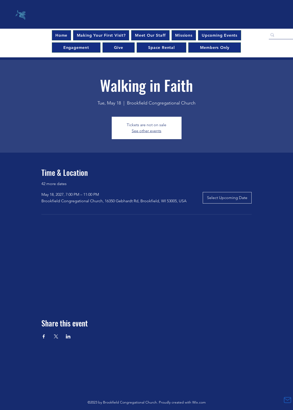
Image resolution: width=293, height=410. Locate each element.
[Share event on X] (56, 336)
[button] (219, 35)
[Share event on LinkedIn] (68, 336)
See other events (146, 130)
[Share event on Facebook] (43, 336)
